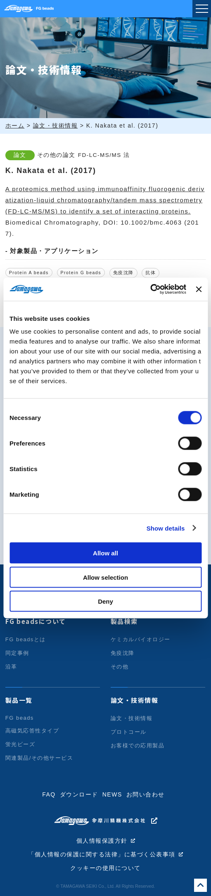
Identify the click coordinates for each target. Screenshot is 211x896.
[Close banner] (199, 289)
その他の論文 (56, 155)
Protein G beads (81, 272)
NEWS (112, 794)
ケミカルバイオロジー (141, 639)
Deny (105, 601)
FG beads (19, 718)
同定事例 (17, 653)
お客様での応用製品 (138, 745)
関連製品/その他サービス (39, 758)
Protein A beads (29, 272)
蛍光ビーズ (20, 744)
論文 (20, 155)
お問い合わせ (145, 794)
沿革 (11, 667)
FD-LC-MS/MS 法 (104, 155)
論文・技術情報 (135, 700)
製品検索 (124, 621)
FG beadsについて (35, 621)
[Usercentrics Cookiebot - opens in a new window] (150, 289)
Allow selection (105, 577)
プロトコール (129, 732)
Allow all (105, 553)
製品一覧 (19, 700)
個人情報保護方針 (102, 841)
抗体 (150, 272)
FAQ (49, 794)
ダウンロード (79, 794)
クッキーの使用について (105, 868)
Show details (166, 527)
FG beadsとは (25, 639)
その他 (120, 667)
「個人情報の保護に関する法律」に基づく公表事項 (101, 854)
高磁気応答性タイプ (32, 731)
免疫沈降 (123, 272)
